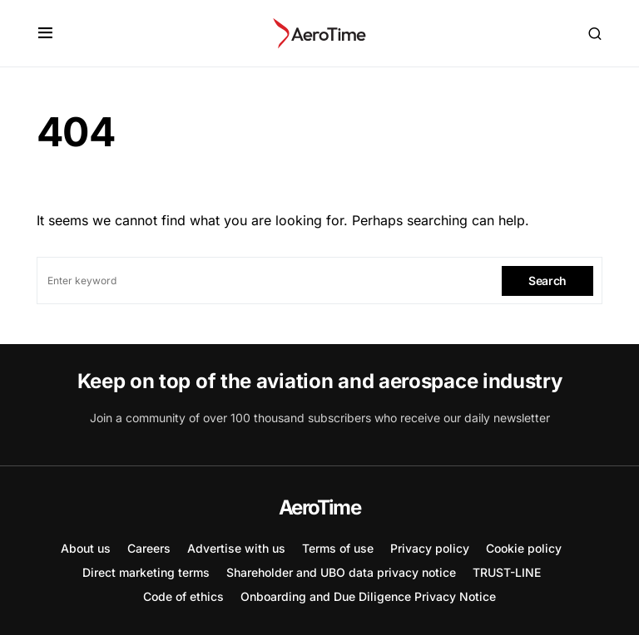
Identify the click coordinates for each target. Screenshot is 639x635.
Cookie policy (524, 548)
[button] (45, 33)
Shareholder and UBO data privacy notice (341, 572)
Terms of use (338, 548)
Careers (149, 548)
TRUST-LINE (507, 572)
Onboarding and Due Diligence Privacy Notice (368, 596)
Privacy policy (429, 548)
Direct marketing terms (146, 572)
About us (86, 548)
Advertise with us (236, 548)
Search (547, 280)
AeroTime (319, 507)
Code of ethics (183, 596)
